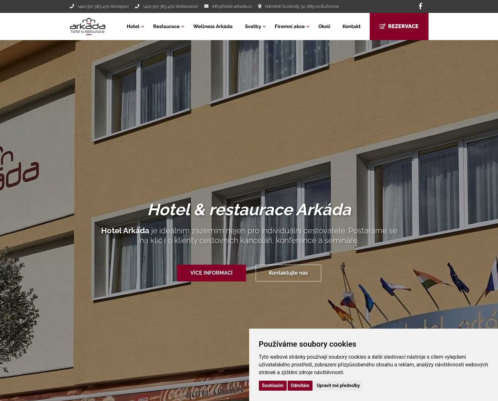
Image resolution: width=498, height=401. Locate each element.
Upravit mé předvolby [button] (338, 385)
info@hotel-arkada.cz (232, 6)
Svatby (253, 26)
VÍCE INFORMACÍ (211, 273)
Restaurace (166, 26)
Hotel (133, 26)
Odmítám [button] (300, 385)
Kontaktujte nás (288, 273)
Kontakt (352, 26)
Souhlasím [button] (273, 385)
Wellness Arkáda (213, 26)
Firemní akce (290, 26)
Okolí (324, 26)
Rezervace (399, 26)
